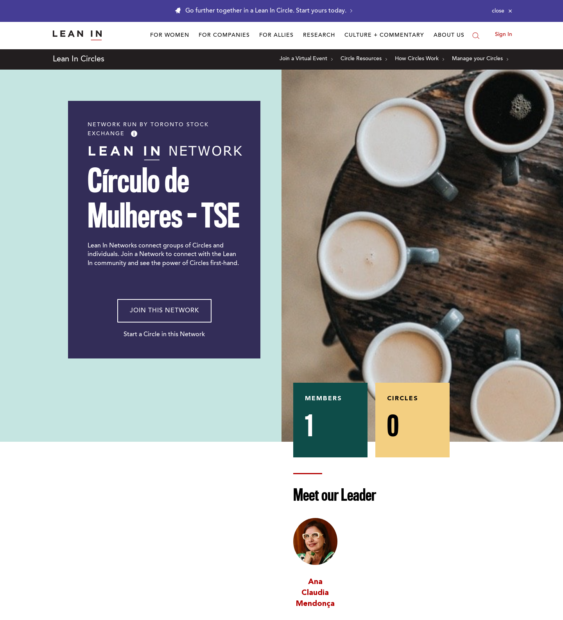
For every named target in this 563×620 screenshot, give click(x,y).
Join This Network (164, 311)
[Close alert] (502, 11)
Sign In (503, 35)
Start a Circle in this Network (164, 335)
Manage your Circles (480, 59)
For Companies (224, 35)
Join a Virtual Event (306, 59)
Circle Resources (364, 59)
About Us (449, 35)
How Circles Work (419, 59)
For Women (169, 35)
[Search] (475, 35)
